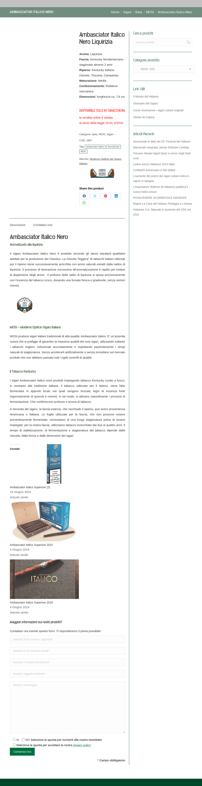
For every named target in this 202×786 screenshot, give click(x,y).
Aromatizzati (113, 147)
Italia (94, 134)
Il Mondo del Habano (146, 96)
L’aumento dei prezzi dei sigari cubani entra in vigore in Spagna (161, 178)
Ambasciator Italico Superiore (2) (30, 487)
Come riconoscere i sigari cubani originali (158, 110)
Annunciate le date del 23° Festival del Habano (162, 141)
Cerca (188, 42)
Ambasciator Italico (95, 147)
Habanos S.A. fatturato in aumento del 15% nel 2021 (162, 212)
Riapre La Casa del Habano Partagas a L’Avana (162, 203)
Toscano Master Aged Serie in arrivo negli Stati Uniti (161, 156)
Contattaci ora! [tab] (42, 225)
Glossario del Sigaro (145, 103)
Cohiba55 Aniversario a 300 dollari (154, 170)
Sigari (110, 134)
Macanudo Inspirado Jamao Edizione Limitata (161, 147)
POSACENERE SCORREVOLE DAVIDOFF (160, 197)
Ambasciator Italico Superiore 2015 (31, 544)
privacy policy (82, 745)
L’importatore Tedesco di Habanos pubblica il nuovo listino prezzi (160, 189)
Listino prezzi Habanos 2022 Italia (154, 164)
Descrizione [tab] (17, 225)
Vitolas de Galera (143, 117)
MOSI (102, 134)
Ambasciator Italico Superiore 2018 (31, 602)
